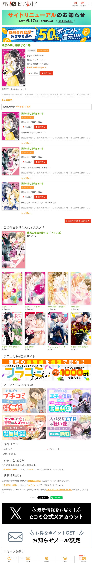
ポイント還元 (43, 50)
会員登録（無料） (11, 470)
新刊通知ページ (34, 481)
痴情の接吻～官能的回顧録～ (58, 307)
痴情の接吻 (75, 307)
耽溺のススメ (7, 307)
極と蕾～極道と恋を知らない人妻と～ (12, 347)
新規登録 (75, 4)
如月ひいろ (39, 55)
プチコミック (40, 60)
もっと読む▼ (7, 100)
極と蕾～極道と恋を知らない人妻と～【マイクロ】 (81, 347)
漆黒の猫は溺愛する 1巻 (32, 113)
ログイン (83, 4)
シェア (33, 498)
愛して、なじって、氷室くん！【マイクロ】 (58, 347)
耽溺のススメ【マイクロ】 (35, 307)
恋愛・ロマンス (9, 454)
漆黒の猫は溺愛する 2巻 (32, 148)
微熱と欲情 (29, 347)
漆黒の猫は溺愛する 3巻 (32, 183)
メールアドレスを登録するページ (59, 490)
